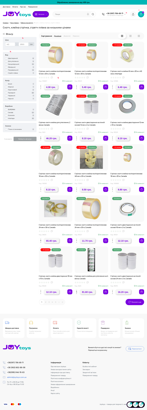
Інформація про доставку (60, 372)
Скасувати (8, 139)
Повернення (32, 7)
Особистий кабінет (90, 366)
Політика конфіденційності (61, 378)
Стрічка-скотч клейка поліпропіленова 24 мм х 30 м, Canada (55, 226)
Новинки (76, 36)
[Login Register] (133, 14)
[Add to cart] (69, 86)
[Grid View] (122, 36)
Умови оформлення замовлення (63, 384)
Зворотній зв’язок (89, 372)
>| (62, 302)
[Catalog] (41, 14)
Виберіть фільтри (24, 139)
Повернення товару (58, 375)
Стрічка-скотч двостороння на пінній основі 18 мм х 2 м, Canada (125, 226)
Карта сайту (55, 393)
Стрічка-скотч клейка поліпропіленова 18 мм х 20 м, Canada (126, 174)
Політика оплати (57, 381)
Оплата (15, 7)
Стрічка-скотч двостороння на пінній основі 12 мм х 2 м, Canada (90, 123)
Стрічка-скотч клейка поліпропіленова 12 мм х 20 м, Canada (55, 72)
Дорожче (67, 36)
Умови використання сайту (61, 369)
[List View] (130, 36)
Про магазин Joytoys (58, 366)
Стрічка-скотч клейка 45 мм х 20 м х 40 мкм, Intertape (126, 72)
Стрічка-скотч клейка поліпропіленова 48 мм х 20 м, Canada (90, 174)
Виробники (55, 387)
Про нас (23, 7)
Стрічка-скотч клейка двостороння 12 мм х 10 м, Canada (127, 123)
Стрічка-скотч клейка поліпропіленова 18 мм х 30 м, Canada (55, 174)
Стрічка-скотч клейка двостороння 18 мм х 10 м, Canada (55, 277)
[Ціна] (10, 44)
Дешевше (57, 36)
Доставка (6, 7)
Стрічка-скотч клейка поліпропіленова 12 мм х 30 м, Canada (90, 72)
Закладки (86, 369)
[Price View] (139, 36)
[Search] (87, 14)
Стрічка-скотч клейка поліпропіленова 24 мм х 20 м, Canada (90, 226)
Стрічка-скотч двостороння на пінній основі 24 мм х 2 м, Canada (125, 277)
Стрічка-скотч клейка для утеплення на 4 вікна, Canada (91, 277)
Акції (53, 390)
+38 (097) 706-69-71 (114, 13)
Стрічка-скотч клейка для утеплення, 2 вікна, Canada (54, 123)
